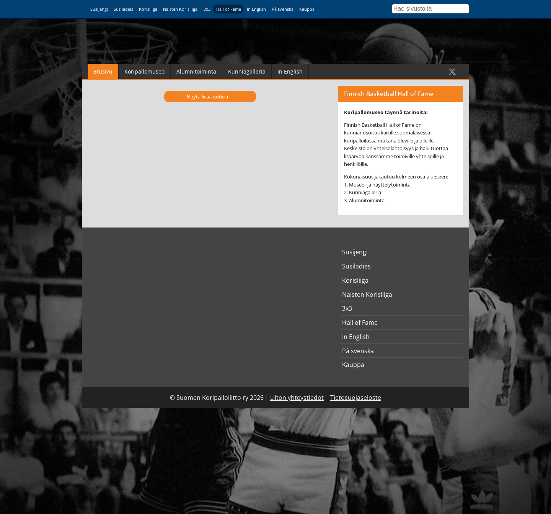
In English (256, 9)
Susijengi (99, 9)
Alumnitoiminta (196, 71)
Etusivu (103, 71)
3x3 (207, 9)
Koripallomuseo (144, 71)
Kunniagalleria (247, 71)
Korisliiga (148, 9)
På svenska (282, 9)
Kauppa (307, 9)
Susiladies (123, 9)
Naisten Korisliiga (180, 9)
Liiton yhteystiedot (297, 397)
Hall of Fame (228, 9)
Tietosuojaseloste (355, 397)
